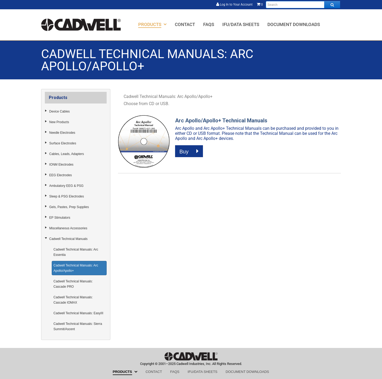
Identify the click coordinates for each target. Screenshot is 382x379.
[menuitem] (152, 24)
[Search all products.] (332, 4)
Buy (189, 151)
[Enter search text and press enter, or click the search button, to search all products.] (303, 4)
